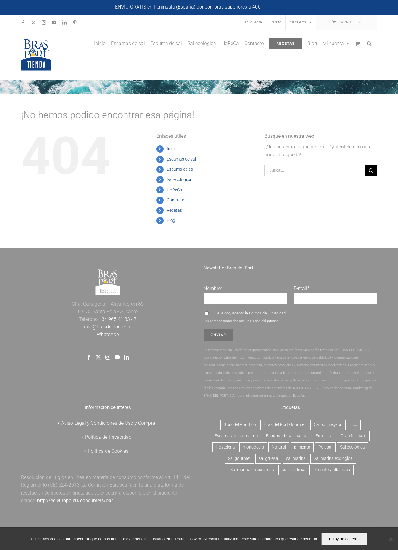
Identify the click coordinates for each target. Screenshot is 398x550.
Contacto (175, 199)
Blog (171, 220)
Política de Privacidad (267, 313)
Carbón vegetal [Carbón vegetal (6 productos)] (328, 424)
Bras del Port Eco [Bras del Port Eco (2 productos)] (240, 424)
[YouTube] (117, 357)
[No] (390, 539)
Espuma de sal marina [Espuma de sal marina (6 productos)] (287, 435)
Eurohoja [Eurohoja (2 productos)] (324, 435)
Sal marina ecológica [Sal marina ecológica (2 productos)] (333, 458)
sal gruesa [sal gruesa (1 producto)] (268, 458)
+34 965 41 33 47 (117, 319)
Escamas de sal (181, 159)
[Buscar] (371, 170)
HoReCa (174, 189)
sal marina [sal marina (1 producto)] (296, 458)
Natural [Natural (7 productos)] (279, 447)
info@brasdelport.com (108, 327)
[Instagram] (107, 357)
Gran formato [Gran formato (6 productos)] (353, 435)
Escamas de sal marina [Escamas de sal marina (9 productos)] (236, 435)
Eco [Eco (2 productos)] (353, 424)
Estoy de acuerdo (344, 539)
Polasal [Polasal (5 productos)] (325, 447)
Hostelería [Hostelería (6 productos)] (225, 447)
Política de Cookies (108, 451)
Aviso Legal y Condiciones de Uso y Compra (108, 423)
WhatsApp (108, 334)
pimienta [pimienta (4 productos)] (302, 447)
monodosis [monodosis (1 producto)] (253, 447)
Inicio (172, 148)
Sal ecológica (179, 179)
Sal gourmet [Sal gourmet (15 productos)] (239, 458)
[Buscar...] (314, 170)
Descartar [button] (273, 7)
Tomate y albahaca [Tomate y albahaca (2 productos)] (332, 469)
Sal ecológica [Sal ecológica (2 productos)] (352, 447)
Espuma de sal (180, 169)
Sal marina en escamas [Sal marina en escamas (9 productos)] (252, 469)
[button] (369, 43)
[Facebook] (88, 357)
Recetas (174, 210)
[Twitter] (98, 357)
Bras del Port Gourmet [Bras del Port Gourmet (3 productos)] (285, 424)
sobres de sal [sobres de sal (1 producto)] (294, 469)
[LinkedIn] (126, 357)
